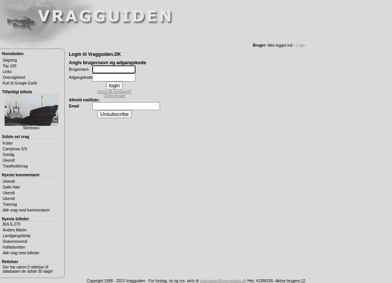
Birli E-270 (11, 224)
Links (7, 72)
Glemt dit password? (114, 91)
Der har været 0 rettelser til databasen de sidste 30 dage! (28, 269)
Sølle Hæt (11, 187)
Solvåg (9, 155)
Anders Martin (14, 230)
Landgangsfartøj (16, 236)
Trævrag (10, 204)
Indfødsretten (14, 247)
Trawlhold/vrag (15, 166)
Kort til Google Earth (20, 83)
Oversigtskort (14, 77)
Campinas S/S (15, 149)
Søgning (10, 60)
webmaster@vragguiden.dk (222, 281)
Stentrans (31, 112)
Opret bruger (115, 96)
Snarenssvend (15, 241)
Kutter (8, 143)
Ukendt (9, 160)
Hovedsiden (13, 54)
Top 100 (9, 66)
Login (300, 45)
